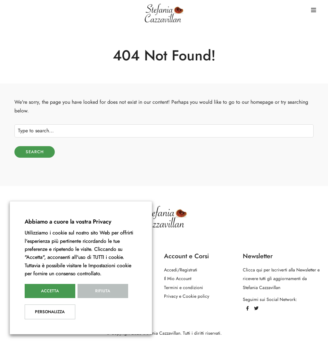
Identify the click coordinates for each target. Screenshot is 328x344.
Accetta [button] (50, 291)
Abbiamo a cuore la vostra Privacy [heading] (68, 221)
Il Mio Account (177, 279)
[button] (313, 10)
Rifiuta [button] (102, 291)
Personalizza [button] (50, 312)
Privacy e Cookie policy (186, 296)
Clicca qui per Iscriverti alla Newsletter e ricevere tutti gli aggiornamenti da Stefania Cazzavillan (281, 278)
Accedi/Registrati (180, 270)
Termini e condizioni (183, 288)
